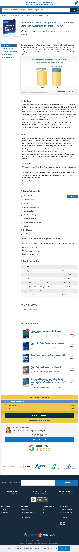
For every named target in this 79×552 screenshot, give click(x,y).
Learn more (53, 549)
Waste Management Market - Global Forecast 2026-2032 (46, 332)
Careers (5, 512)
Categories (25, 509)
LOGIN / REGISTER (47, 515)
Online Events (66, 515)
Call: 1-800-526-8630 (39, 435)
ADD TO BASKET (39, 415)
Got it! (63, 548)
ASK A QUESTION (39, 439)
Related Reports (7, 58)
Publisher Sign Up (67, 509)
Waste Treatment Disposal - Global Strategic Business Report (46, 368)
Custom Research (27, 515)
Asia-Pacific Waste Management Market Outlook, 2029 (48, 344)
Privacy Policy (36, 541)
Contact (44, 509)
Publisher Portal (67, 512)
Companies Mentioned (9, 51)
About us (5, 509)
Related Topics (7, 55)
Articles (64, 517)
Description (5, 45)
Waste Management (30, 309)
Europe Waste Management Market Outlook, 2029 (48, 355)
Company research (28, 512)
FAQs (43, 512)
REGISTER (66, 483)
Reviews (5, 515)
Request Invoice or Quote (39, 421)
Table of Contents (7, 48)
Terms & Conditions (47, 541)
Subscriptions (26, 517)
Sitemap (28, 541)
